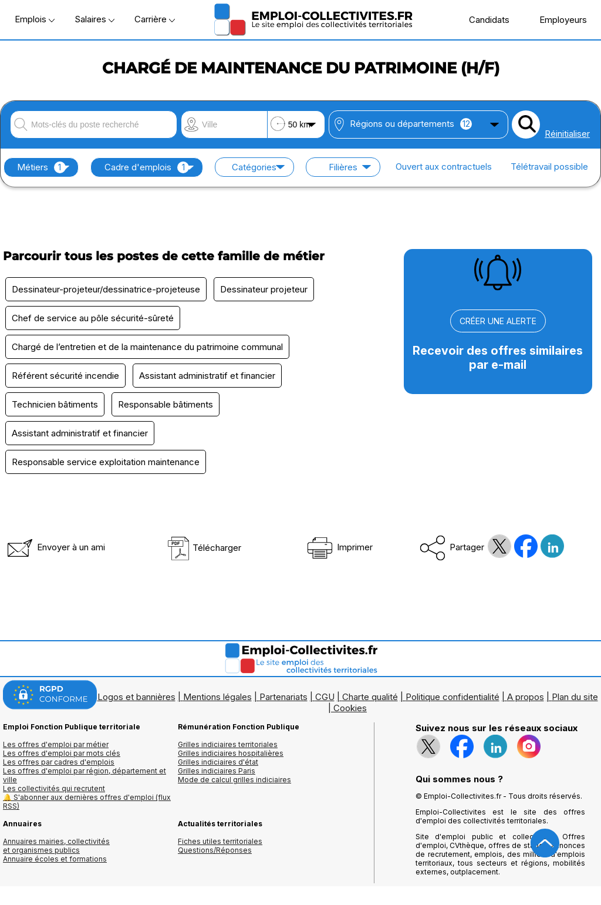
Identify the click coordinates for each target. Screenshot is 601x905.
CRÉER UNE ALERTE (498, 321)
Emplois (35, 19)
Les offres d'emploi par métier (56, 744)
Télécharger (204, 547)
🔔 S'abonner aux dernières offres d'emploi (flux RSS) (87, 801)
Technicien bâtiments (55, 404)
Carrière (154, 19)
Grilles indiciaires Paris (216, 770)
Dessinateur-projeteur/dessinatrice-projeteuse (106, 289)
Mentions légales (217, 696)
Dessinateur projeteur (264, 289)
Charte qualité (370, 696)
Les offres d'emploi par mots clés (61, 753)
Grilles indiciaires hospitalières (230, 753)
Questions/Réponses (215, 850)
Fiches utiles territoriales (220, 841)
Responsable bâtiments (165, 404)
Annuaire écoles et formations (55, 858)
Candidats (483, 19)
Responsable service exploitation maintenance (106, 461)
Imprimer (339, 547)
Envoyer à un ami (55, 547)
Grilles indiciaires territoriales (228, 744)
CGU (325, 696)
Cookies (350, 708)
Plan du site (575, 696)
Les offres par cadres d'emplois (58, 762)
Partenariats (283, 696)
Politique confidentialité (452, 696)
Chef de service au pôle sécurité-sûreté (93, 318)
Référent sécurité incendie (65, 375)
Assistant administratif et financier (207, 375)
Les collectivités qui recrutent (54, 788)
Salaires (94, 19)
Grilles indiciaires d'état (218, 762)
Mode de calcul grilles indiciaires (234, 779)
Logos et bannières (136, 696)
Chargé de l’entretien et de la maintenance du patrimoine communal (147, 346)
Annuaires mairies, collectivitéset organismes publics (56, 845)
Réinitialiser (567, 133)
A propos (525, 696)
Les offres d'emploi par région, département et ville (84, 775)
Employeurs (557, 19)
